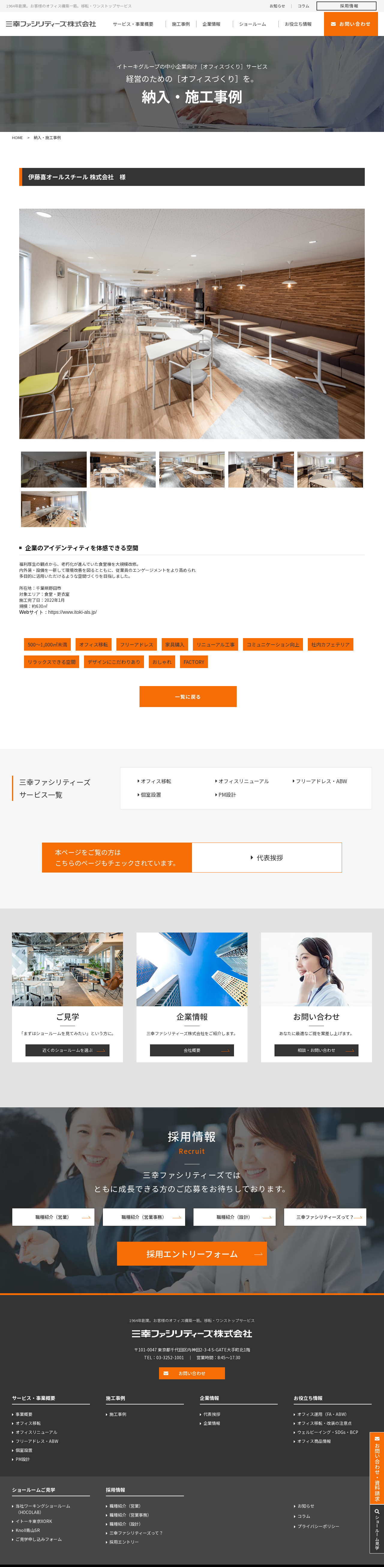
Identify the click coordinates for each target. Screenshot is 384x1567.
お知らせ (277, 6)
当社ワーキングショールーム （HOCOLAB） (43, 1509)
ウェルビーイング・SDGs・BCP (327, 1432)
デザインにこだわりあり (114, 661)
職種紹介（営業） (53, 1217)
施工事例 (181, 24)
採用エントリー (124, 1542)
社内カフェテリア (330, 644)
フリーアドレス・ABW (321, 781)
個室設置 (151, 794)
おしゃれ (162, 661)
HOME (17, 137)
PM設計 (227, 794)
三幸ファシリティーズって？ (325, 1217)
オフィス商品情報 (314, 1441)
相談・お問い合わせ (316, 1050)
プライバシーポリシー (319, 1526)
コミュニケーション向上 (273, 644)
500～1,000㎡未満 (47, 644)
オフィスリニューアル (243, 781)
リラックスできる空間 (52, 661)
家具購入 (174, 644)
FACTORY (194, 661)
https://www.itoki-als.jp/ (72, 612)
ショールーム (252, 24)
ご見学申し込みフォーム (39, 1539)
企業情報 (211, 24)
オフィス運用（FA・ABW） (323, 1414)
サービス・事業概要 (133, 24)
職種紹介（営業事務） (144, 1217)
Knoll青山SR (28, 1530)
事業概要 (24, 1414)
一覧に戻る (188, 696)
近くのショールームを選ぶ (67, 1050)
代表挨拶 (211, 1414)
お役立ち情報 (298, 24)
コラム (303, 6)
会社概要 (192, 1050)
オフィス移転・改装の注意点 (324, 1423)
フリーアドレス (136, 644)
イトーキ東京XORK (34, 1521)
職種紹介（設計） (235, 1217)
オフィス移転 (93, 644)
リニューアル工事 (215, 644)
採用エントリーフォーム (192, 1254)
